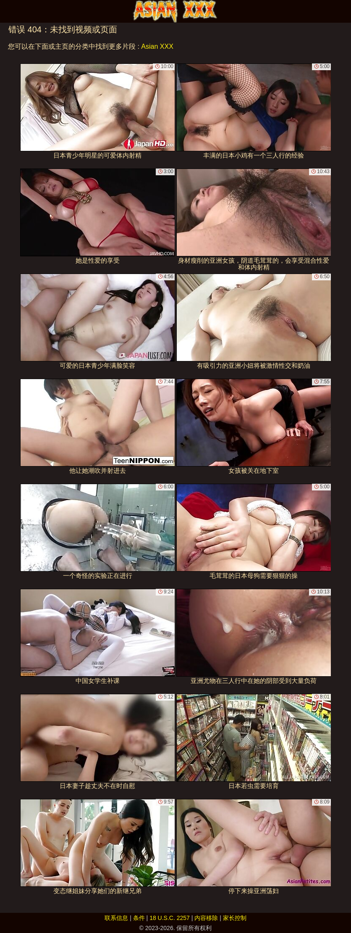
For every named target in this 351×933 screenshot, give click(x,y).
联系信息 (116, 918)
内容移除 (206, 918)
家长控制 (234, 918)
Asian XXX (157, 46)
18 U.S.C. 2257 (169, 918)
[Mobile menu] (7, 11)
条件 (139, 918)
